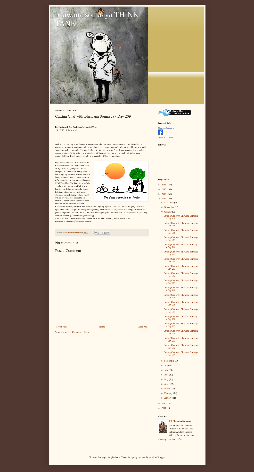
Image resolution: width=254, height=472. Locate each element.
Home (102, 327)
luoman (141, 457)
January (168, 398)
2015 (164, 189)
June (166, 374)
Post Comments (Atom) (79, 332)
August (168, 365)
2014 (164, 194)
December (169, 202)
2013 (164, 198)
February (168, 393)
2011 (164, 408)
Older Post (142, 327)
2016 (164, 184)
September (169, 361)
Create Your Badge (165, 137)
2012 (164, 403)
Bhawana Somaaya (166, 128)
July (166, 370)
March (167, 388)
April (167, 384)
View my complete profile (170, 439)
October (168, 212)
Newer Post (61, 327)
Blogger (161, 457)
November (169, 207)
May (166, 379)
